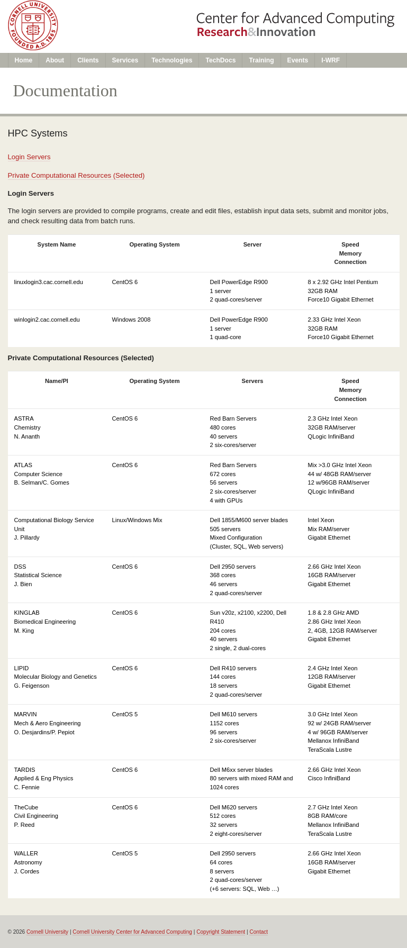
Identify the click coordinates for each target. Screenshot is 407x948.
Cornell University (47, 932)
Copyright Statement (220, 932)
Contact (258, 932)
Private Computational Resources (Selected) (76, 175)
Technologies (171, 60)
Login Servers (29, 157)
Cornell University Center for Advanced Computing (132, 932)
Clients (87, 60)
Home (24, 60)
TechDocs (220, 60)
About (55, 60)
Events (298, 60)
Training (261, 60)
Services (125, 60)
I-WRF (330, 60)
